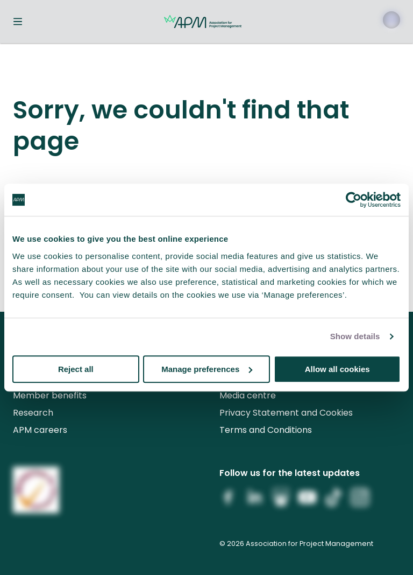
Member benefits (50, 395)
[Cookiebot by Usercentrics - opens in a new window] (354, 200)
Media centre (247, 395)
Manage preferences (206, 369)
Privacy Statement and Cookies (286, 412)
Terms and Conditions (265, 430)
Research (33, 412)
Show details (355, 336)
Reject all (76, 369)
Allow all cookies (337, 369)
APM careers (40, 430)
